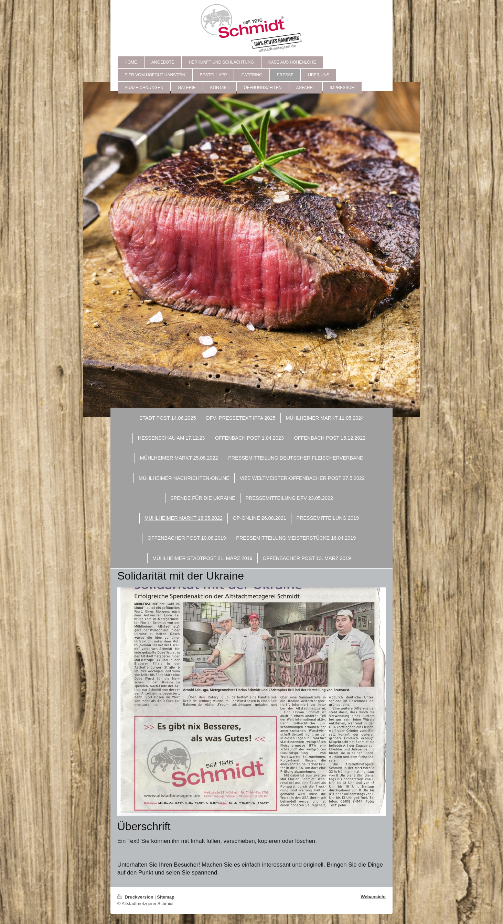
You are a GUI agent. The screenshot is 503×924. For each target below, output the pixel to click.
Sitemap (165, 897)
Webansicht (373, 896)
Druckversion (135, 897)
